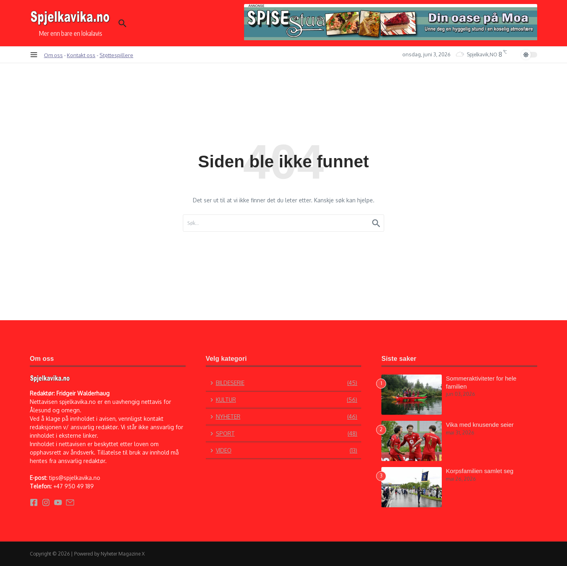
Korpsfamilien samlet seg (479, 470)
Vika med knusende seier (479, 424)
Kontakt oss (81, 54)
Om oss (53, 54)
